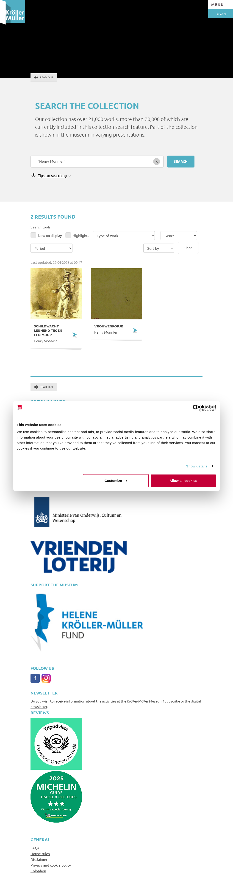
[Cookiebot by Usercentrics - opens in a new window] (196, 407)
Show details (197, 466)
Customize (116, 481)
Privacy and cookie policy (51, 865)
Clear (188, 248)
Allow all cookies (183, 481)
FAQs (35, 847)
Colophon (38, 870)
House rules (40, 853)
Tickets (220, 13)
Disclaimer (39, 859)
